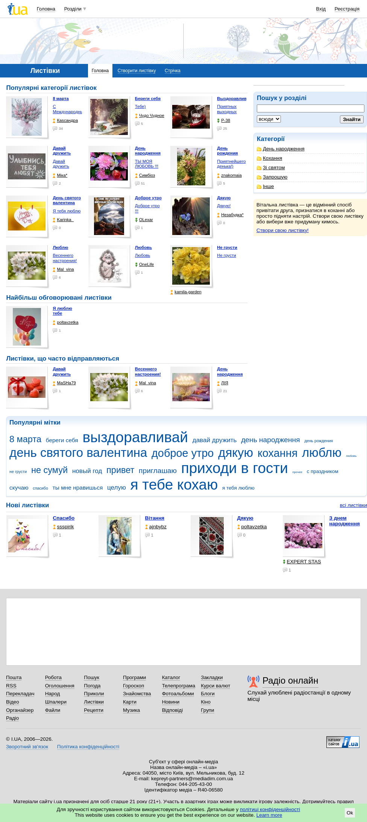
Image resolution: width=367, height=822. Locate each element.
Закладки (212, 677)
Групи (207, 710)
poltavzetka (65, 322)
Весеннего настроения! (65, 258)
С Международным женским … (69, 111)
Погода (92, 686)
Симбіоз (145, 175)
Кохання (269, 158)
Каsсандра (65, 120)
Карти (129, 702)
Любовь (142, 255)
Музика (131, 710)
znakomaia (229, 175)
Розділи (73, 9)
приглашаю (158, 471)
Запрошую (272, 177)
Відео (12, 702)
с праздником (322, 471)
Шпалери (56, 702)
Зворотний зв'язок (27, 746)
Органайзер (19, 710)
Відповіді (172, 710)
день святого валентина (78, 453)
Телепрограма (179, 686)
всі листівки (353, 505)
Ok (350, 813)
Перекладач (20, 693)
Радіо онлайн (290, 680)
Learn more (269, 815)
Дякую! (224, 205)
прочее (297, 472)
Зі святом (271, 167)
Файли (53, 710)
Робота (53, 677)
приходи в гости (234, 468)
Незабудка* (230, 214)
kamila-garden (185, 292)
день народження (270, 440)
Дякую (245, 518)
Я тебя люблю (66, 211)
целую (116, 487)
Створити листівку (137, 70)
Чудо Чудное (149, 115)
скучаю (19, 487)
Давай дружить (61, 164)
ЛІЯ (222, 383)
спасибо (40, 488)
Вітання (155, 518)
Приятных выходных (227, 109)
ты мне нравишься (78, 487)
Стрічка (172, 70)
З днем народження (344, 520)
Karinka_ (63, 219)
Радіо (12, 718)
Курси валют (215, 686)
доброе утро (183, 453)
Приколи (94, 693)
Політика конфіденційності (88, 746)
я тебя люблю (238, 488)
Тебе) (140, 106)
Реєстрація (347, 9)
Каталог (171, 677)
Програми (134, 677)
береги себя (62, 440)
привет (120, 470)
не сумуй (49, 470)
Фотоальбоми (178, 693)
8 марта (25, 439)
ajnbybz (156, 526)
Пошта (13, 677)
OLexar (144, 219)
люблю (321, 453)
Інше (265, 186)
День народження (281, 149)
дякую (235, 453)
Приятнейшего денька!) (231, 164)
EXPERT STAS (302, 561)
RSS (11, 686)
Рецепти (93, 710)
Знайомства (137, 693)
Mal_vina (63, 269)
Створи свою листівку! (282, 230)
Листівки (94, 702)
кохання (277, 453)
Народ (52, 693)
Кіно (206, 702)
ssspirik (63, 526)
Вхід (321, 9)
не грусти (18, 471)
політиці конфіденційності (270, 809)
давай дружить (215, 440)
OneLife (144, 264)
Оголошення (59, 686)
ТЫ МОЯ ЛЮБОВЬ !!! (146, 164)
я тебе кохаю (174, 484)
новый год (87, 471)
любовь (351, 456)
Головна (46, 9)
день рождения (318, 440)
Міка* (60, 175)
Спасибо (64, 518)
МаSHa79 (64, 383)
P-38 (223, 120)
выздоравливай (135, 437)
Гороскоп (133, 686)
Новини (171, 702)
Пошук (91, 677)
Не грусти (226, 255)
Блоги (208, 693)
